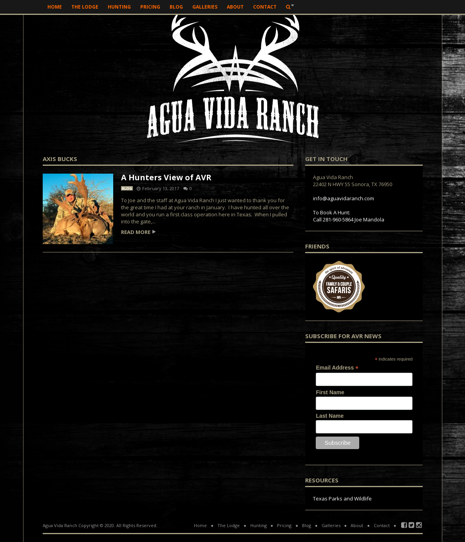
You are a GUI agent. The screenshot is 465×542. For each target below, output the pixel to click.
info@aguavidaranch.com (343, 198)
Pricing (150, 7)
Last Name (330, 416)
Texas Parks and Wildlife (342, 498)
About (235, 7)
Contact (265, 7)
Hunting (119, 7)
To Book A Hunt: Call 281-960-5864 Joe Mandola (348, 216)
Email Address (337, 368)
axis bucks (60, 159)
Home (54, 7)
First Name (330, 392)
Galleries (204, 7)
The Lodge (84, 7)
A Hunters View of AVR (166, 177)
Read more (135, 232)
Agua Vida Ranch (60, 525)
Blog (176, 7)
